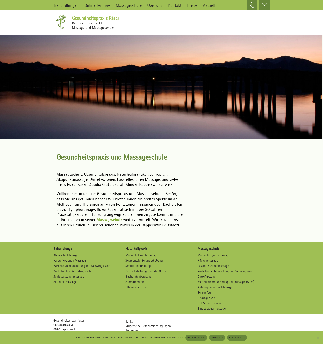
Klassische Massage (65, 255)
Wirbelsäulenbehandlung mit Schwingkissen (81, 266)
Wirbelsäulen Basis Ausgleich (72, 271)
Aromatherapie (134, 282)
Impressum (133, 330)
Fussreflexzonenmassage (213, 266)
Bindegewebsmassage (212, 308)
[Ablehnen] (318, 338)
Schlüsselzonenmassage (68, 276)
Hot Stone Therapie (210, 303)
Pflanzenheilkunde (137, 287)
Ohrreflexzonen (207, 276)
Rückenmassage (208, 260)
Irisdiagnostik (206, 298)
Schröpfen (204, 292)
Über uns (154, 5)
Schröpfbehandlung (138, 266)
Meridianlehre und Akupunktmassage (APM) (226, 282)
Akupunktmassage (65, 282)
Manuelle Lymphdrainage (141, 255)
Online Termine (97, 5)
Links (129, 321)
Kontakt (174, 5)
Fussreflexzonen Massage (69, 260)
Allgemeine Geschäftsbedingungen (148, 326)
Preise (192, 5)
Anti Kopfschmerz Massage (215, 287)
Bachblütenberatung (138, 276)
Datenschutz (237, 337)
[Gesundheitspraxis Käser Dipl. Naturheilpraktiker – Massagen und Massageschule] (62, 22)
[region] (162, 85)
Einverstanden (196, 337)
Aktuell (209, 5)
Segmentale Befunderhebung (144, 260)
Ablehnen (217, 337)
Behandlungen (66, 5)
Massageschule (129, 5)
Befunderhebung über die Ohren (146, 271)
